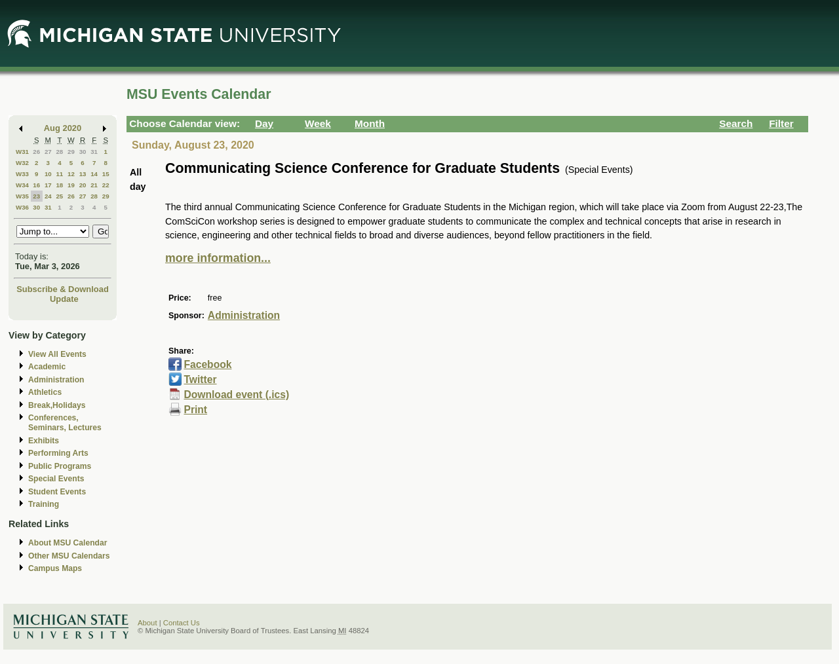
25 (59, 196)
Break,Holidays (57, 405)
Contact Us (181, 623)
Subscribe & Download (62, 289)
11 (59, 173)
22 (105, 185)
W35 (22, 196)
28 (59, 151)
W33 (22, 173)
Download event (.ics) (236, 394)
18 (59, 185)
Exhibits (43, 440)
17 (48, 185)
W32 (22, 162)
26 (36, 151)
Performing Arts (58, 453)
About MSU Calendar (67, 542)
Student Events (57, 491)
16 (36, 185)
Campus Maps (55, 568)
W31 (22, 151)
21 (94, 185)
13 (83, 173)
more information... (218, 258)
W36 (22, 207)
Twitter (200, 379)
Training (43, 504)
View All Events (57, 354)
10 (48, 173)
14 (94, 173)
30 (83, 151)
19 (71, 185)
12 (71, 173)
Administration (56, 379)
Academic (47, 366)
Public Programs (59, 466)
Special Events (56, 478)
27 (48, 151)
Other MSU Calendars (69, 556)
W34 (22, 185)
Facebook (207, 364)
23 (36, 196)
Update (64, 299)
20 (83, 185)
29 (71, 151)
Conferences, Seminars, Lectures (65, 422)
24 (48, 196)
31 (94, 151)
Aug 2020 (62, 128)
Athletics (45, 392)
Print (195, 409)
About (147, 623)
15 (105, 173)
